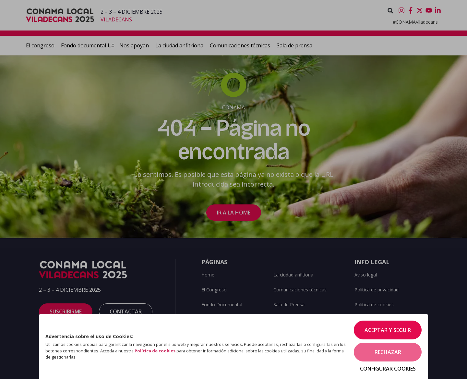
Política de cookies (155, 351)
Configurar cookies (388, 368)
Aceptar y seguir (388, 330)
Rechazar (388, 352)
